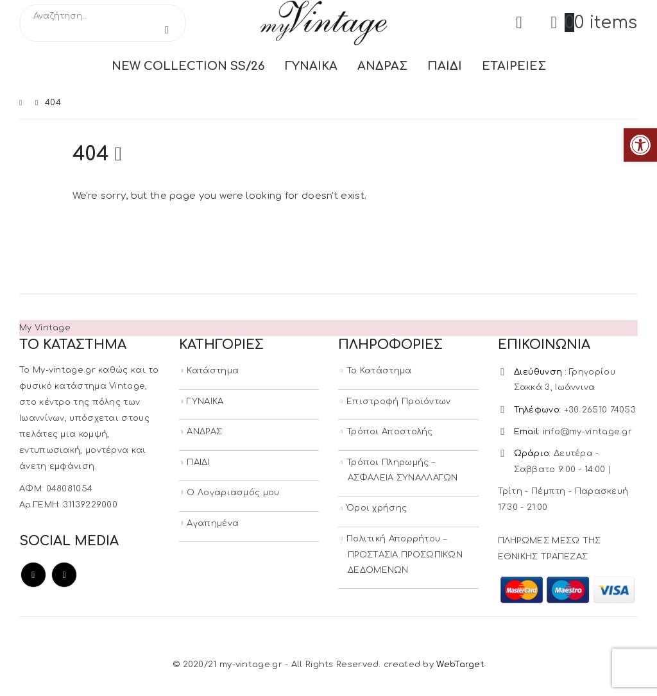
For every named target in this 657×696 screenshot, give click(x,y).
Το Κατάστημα (379, 370)
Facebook (33, 575)
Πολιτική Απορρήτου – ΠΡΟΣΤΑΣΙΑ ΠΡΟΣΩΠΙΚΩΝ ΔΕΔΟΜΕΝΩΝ (404, 556)
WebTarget (460, 667)
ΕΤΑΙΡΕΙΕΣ (514, 66)
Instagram (64, 575)
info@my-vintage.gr (587, 433)
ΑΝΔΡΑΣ (382, 66)
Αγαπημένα (213, 524)
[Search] (167, 30)
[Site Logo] (323, 23)
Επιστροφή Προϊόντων (398, 401)
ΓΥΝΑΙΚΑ (311, 66)
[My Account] (519, 22)
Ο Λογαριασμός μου (233, 493)
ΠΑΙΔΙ (444, 66)
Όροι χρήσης (376, 509)
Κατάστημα (213, 370)
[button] (640, 145)
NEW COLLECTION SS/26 (188, 66)
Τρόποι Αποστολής (389, 432)
